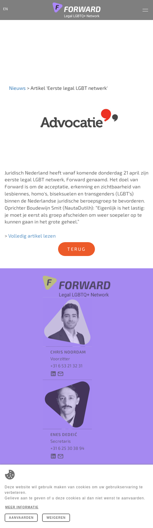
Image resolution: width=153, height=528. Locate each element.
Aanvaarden (21, 517)
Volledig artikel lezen (32, 238)
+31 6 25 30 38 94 (67, 444)
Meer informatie (21, 507)
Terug (76, 249)
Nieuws (16, 88)
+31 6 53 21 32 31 (66, 362)
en (5, 8)
